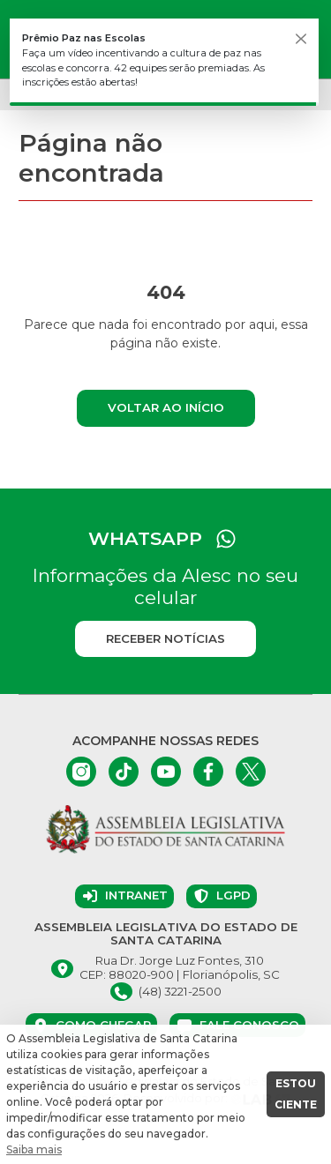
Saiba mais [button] (34, 1149)
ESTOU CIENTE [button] (296, 1094)
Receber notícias (165, 638)
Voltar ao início (166, 407)
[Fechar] (301, 39)
